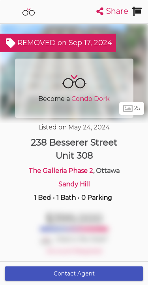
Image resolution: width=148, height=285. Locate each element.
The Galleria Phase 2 (60, 171)
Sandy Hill (74, 184)
